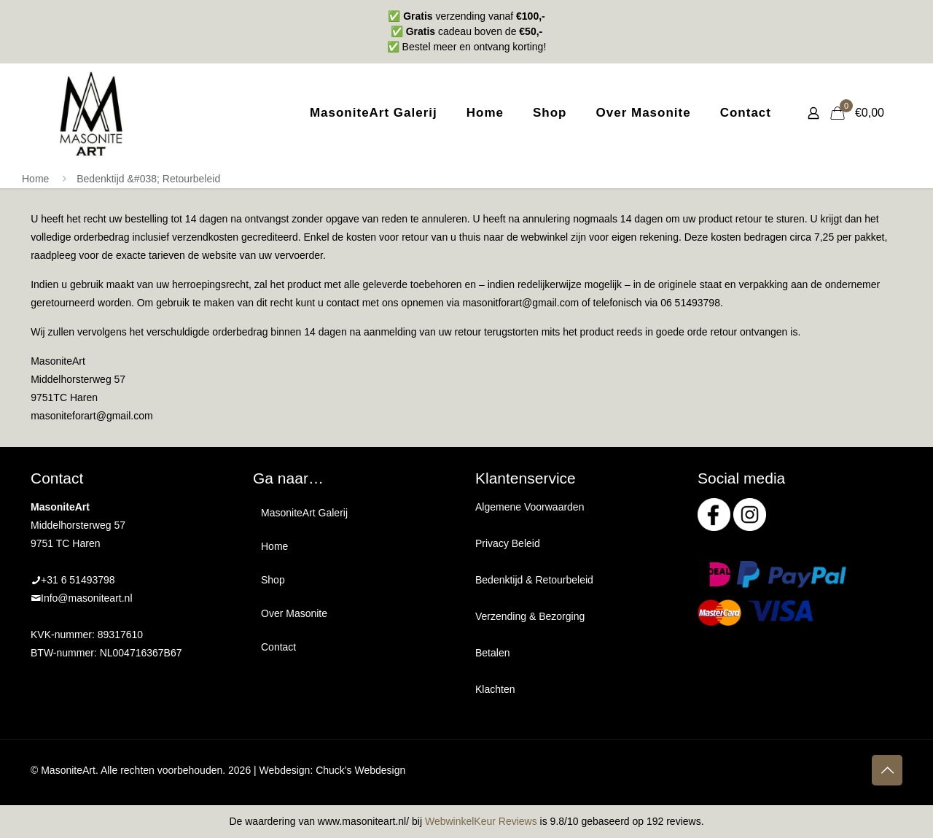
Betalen (492, 653)
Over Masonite (294, 613)
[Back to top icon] (887, 770)
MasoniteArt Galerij (304, 513)
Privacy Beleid (507, 543)
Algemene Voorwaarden (529, 507)
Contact (278, 647)
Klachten (495, 689)
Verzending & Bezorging (530, 616)
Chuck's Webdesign (360, 770)
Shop (273, 580)
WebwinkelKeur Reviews (481, 821)
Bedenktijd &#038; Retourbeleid (148, 179)
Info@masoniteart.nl (87, 598)
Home (35, 179)
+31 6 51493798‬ (78, 580)
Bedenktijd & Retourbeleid (534, 580)
